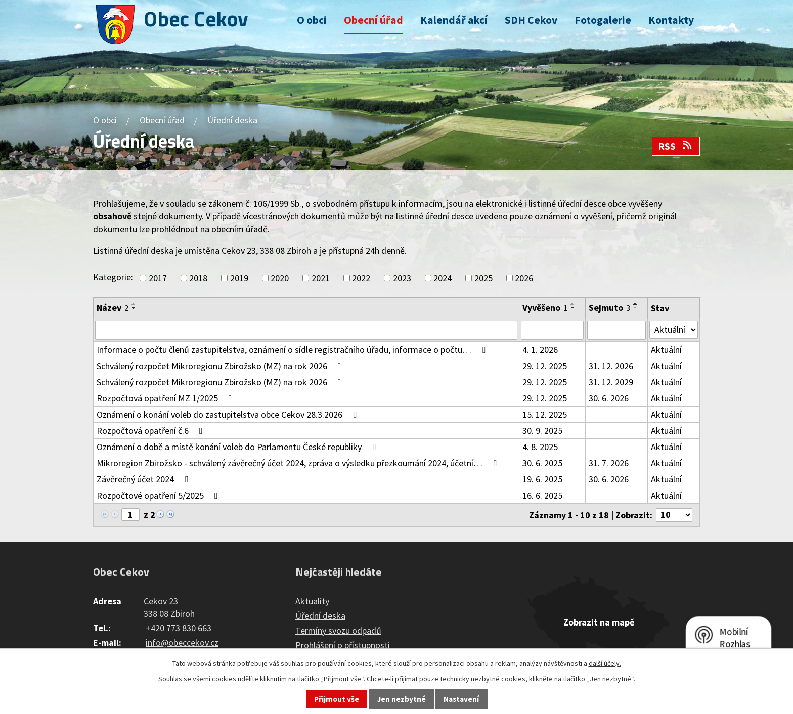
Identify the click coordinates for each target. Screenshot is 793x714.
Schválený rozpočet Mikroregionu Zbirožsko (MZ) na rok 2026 (221, 366)
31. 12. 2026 (611, 366)
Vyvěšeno (544, 308)
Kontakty (671, 20)
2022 (361, 278)
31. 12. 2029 (611, 382)
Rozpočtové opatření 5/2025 (159, 495)
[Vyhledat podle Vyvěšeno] (552, 330)
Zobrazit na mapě (598, 622)
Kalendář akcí (454, 20)
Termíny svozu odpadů (338, 630)
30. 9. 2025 (542, 430)
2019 (239, 278)
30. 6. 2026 (609, 398)
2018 (198, 278)
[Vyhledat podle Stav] (673, 330)
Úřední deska (320, 615)
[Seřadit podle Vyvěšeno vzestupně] (573, 304)
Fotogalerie (603, 20)
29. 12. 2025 (544, 366)
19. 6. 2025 (542, 479)
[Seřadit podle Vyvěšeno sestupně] (573, 308)
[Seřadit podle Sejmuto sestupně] (635, 308)
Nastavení (461, 699)
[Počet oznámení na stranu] (674, 515)
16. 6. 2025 (542, 495)
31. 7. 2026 (609, 463)
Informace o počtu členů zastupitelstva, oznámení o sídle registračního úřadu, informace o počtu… (293, 349)
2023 (402, 278)
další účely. (605, 663)
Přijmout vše (336, 699)
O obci (312, 20)
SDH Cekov (531, 20)
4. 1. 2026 (540, 349)
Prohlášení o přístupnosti (342, 645)
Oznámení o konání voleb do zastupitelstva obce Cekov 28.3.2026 (229, 414)
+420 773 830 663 (178, 628)
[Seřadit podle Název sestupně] (134, 308)
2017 (158, 278)
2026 (524, 278)
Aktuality (312, 601)
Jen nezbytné (401, 699)
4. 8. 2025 (540, 447)
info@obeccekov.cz (182, 642)
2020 (280, 278)
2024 (442, 278)
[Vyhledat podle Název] (306, 330)
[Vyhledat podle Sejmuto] (616, 330)
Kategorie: (113, 277)
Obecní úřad (373, 20)
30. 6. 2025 (542, 463)
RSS (675, 146)
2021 (321, 278)
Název (112, 308)
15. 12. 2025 (544, 414)
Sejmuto (609, 308)
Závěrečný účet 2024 (144, 479)
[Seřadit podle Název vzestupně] (134, 304)
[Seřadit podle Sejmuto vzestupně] (635, 304)
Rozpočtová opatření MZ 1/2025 (166, 398)
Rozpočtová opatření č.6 (152, 430)
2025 (483, 278)
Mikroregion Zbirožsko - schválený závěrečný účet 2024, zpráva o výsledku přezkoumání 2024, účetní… (299, 463)
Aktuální (666, 349)
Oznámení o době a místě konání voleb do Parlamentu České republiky (238, 447)
